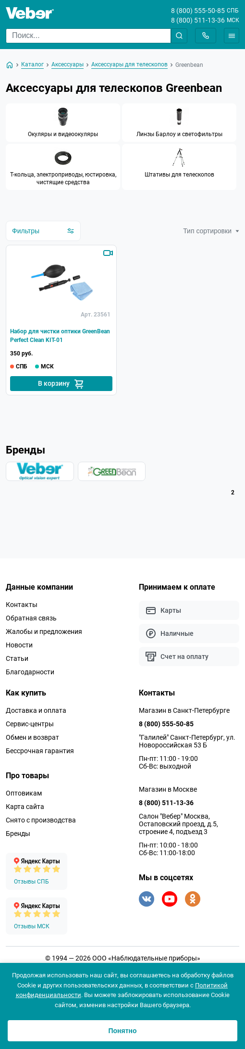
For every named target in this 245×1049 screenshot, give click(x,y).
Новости (19, 645)
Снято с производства (41, 820)
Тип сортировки (211, 231)
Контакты (21, 604)
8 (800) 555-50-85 (198, 10)
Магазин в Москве (168, 789)
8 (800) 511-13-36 (198, 20)
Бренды (18, 833)
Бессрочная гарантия (40, 751)
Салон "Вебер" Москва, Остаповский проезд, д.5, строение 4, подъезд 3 (178, 823)
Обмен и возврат (32, 737)
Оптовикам (24, 793)
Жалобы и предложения (44, 631)
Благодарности (30, 672)
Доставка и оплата (36, 710)
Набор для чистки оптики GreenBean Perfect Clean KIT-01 (60, 335)
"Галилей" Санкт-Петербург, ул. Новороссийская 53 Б (187, 741)
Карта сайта (25, 806)
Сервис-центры (30, 724)
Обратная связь (31, 618)
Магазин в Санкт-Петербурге (184, 710)
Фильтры (43, 231)
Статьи (17, 658)
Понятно (122, 1031)
